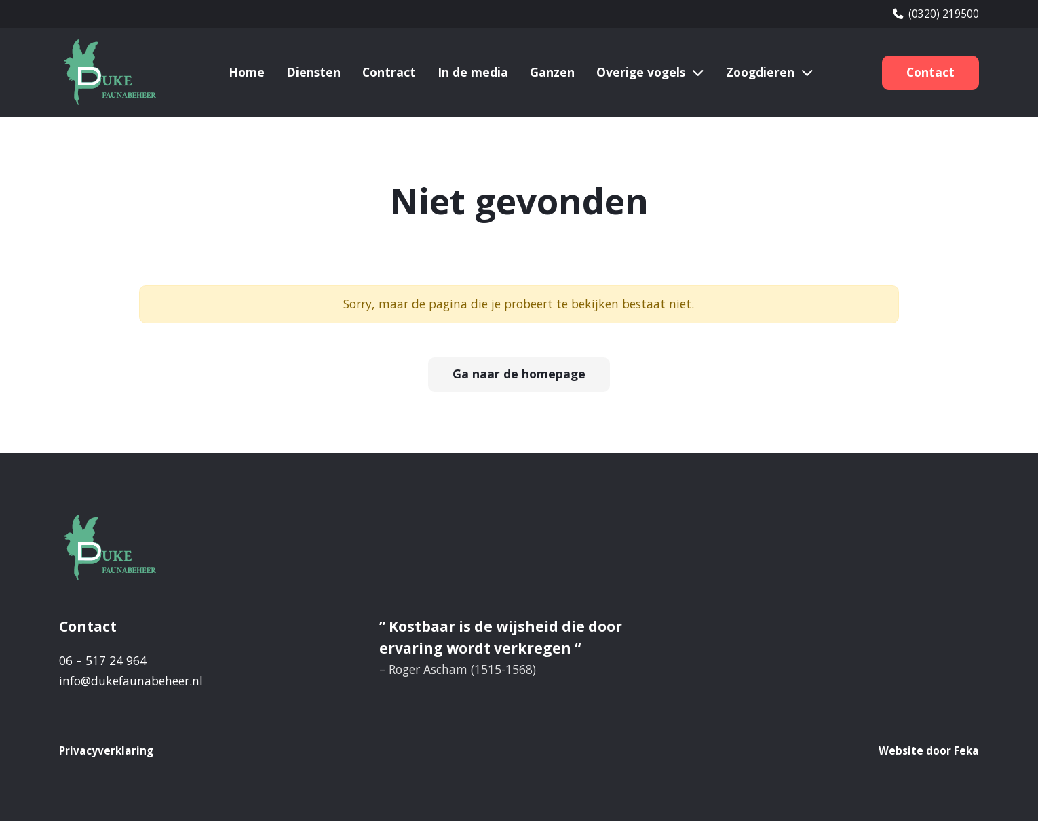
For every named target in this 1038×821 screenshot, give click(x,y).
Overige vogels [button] (640, 72)
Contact (930, 72)
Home (247, 72)
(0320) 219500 (936, 14)
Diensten (313, 72)
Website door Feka (929, 751)
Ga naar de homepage (519, 373)
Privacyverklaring (106, 751)
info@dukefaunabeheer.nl (131, 681)
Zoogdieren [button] (760, 72)
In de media (473, 72)
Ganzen (552, 72)
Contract (389, 72)
